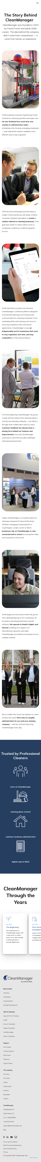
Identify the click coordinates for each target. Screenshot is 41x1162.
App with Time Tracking (11, 1016)
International (34, 1157)
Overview (6, 993)
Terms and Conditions (10, 1142)
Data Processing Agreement (12, 1145)
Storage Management (10, 1005)
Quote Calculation (9, 1036)
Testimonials (7, 1086)
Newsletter (6, 1094)
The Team (6, 1078)
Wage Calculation (9, 1028)
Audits (5, 1020)
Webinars (6, 1059)
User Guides (7, 1047)
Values (5, 1082)
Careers (5, 1098)
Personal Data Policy (10, 1149)
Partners (6, 1090)
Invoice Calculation (9, 1024)
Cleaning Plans (8, 1001)
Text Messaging (8, 1032)
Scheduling (6, 997)
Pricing (5, 1152)
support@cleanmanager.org (12, 1126)
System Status (7, 1063)
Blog (4, 1130)
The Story (6, 1074)
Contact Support (8, 1051)
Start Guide (7, 1055)
